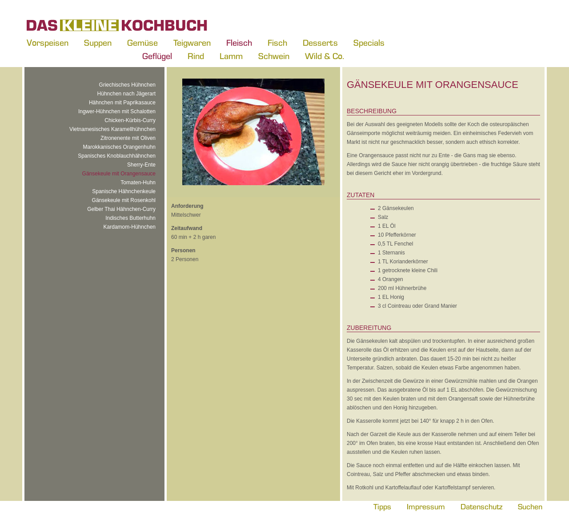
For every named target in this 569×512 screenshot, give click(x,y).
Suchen (530, 506)
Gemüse (142, 42)
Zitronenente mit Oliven (128, 138)
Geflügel (157, 56)
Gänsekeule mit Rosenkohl (124, 200)
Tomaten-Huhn (138, 182)
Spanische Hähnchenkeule (124, 191)
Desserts (320, 42)
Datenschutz (481, 506)
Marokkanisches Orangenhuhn (119, 147)
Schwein (273, 56)
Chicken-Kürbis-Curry (130, 120)
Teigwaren (192, 42)
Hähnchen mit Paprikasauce (122, 102)
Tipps (382, 506)
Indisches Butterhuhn (130, 218)
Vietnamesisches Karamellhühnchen (112, 129)
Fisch (277, 42)
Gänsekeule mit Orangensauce (119, 174)
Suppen (98, 42)
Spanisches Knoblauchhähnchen (117, 156)
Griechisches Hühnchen (127, 85)
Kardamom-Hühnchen (130, 227)
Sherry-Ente (141, 165)
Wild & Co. (324, 56)
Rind (196, 56)
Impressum (426, 506)
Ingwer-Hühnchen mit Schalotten (117, 111)
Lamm (231, 56)
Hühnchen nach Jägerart (126, 94)
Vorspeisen (47, 42)
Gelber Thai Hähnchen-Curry (121, 209)
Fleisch (239, 42)
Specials (369, 42)
